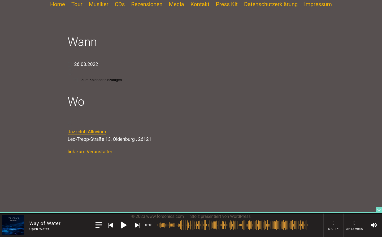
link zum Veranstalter (90, 151)
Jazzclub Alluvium (87, 131)
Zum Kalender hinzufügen (97, 79)
